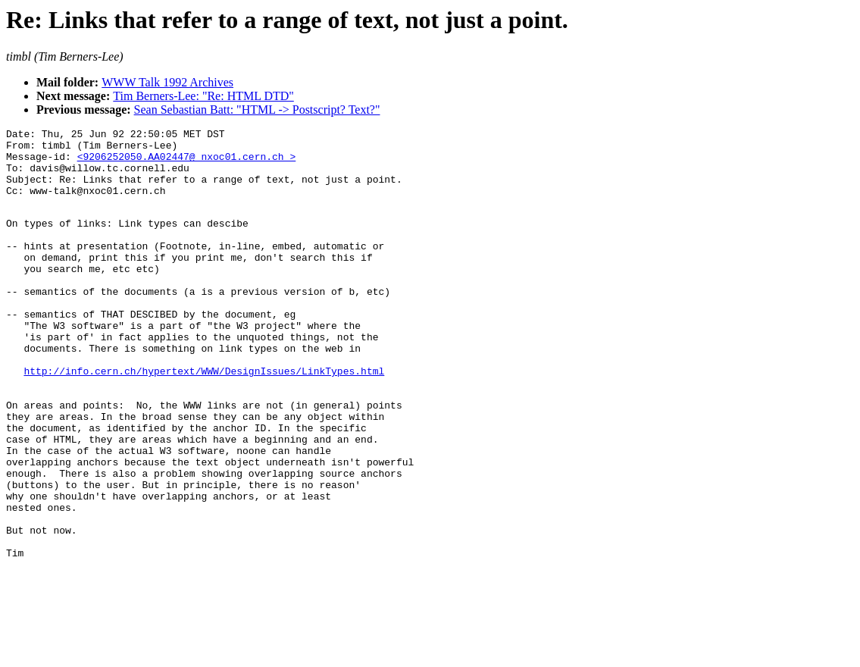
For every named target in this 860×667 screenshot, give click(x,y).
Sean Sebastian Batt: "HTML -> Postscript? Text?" (257, 109)
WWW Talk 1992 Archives (167, 82)
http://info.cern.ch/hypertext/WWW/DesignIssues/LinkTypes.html (203, 418)
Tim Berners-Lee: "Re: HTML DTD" (203, 95)
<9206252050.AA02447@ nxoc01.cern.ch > (186, 163)
